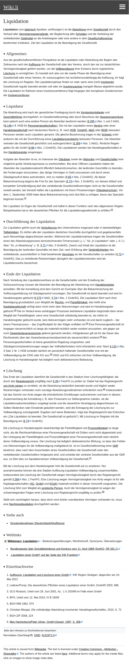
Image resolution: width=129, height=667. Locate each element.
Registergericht (25, 381)
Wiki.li (10, 7)
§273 (38, 298)
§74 (54, 298)
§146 (8, 125)
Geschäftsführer (13, 117)
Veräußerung (49, 227)
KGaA (53, 483)
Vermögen (68, 254)
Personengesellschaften (42, 125)
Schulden (81, 34)
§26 (55, 381)
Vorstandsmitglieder (92, 112)
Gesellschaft (100, 29)
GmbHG (82, 130)
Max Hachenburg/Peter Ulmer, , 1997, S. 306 (45, 622)
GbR (115, 445)
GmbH (40, 483)
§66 (31, 147)
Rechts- (59, 302)
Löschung (9, 73)
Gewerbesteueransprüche (25, 333)
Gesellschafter (109, 159)
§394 (15, 479)
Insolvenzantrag (72, 86)
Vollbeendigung (65, 68)
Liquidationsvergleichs (65, 139)
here (64, 653)
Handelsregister (17, 152)
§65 (68, 177)
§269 (76, 143)
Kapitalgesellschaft (14, 306)
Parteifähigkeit (78, 302)
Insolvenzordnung (18, 95)
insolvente (107, 82)
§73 (69, 181)
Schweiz (107, 134)
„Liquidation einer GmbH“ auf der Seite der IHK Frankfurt (44, 555)
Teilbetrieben (11, 232)
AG (32, 483)
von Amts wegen (13, 385)
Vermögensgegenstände (33, 34)
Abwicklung (79, 29)
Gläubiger (64, 159)
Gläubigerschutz (107, 190)
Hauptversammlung (111, 117)
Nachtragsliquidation (21, 504)
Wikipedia (40, 649)
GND (37, 635)
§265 (91, 121)
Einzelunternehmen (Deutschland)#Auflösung (37, 523)
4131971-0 (48, 635)
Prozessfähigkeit (98, 428)
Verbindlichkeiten (99, 249)
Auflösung (34, 64)
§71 (43, 245)
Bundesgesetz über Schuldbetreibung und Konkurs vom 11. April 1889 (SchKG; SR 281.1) (64, 548)
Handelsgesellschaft (15, 130)
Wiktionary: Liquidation (23, 541)
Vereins (98, 125)
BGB (104, 130)
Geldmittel (27, 38)
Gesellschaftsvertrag (100, 38)
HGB (73, 130)
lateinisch (30, 29)
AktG (92, 130)
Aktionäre (89, 159)
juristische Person (52, 488)
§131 (113, 346)
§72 (118, 254)
